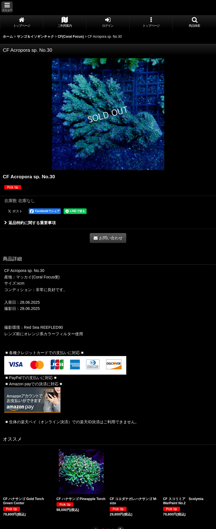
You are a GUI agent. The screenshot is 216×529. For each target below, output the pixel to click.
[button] (7, 6)
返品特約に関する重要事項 (30, 222)
